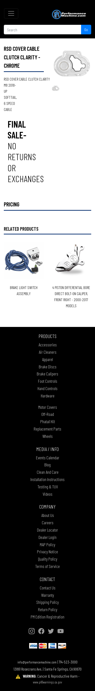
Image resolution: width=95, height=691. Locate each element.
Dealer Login (47, 537)
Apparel (47, 359)
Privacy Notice (47, 551)
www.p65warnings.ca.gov (47, 682)
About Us (47, 515)
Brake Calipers (47, 373)
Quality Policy (47, 558)
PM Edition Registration (47, 616)
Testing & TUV (47, 486)
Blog (47, 464)
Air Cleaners (47, 351)
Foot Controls (47, 381)
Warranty (47, 595)
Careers (47, 522)
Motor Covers (47, 407)
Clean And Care (48, 471)
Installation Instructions (47, 479)
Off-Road (47, 414)
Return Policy (47, 609)
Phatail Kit (47, 421)
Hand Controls (47, 388)
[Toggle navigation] (11, 13)
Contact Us (47, 587)
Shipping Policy (47, 602)
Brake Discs (47, 366)
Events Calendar (47, 457)
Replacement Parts (47, 428)
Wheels (47, 436)
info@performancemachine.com (36, 662)
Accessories (48, 344)
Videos (47, 493)
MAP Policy (47, 544)
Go (86, 29)
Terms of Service (47, 566)
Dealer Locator (47, 529)
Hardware (47, 395)
